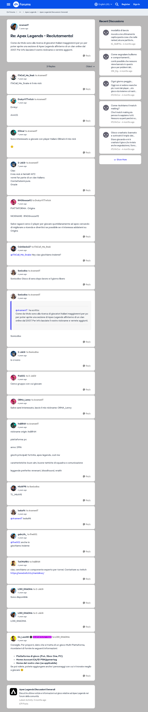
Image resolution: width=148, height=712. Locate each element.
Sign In (136, 4)
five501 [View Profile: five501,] (21, 376)
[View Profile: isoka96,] (13, 512)
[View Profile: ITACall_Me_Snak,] (13, 77)
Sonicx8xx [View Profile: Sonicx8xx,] (22, 270)
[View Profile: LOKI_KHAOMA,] (13, 591)
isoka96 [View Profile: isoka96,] (21, 510)
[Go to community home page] (22, 4)
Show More (120, 159)
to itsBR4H (34, 561)
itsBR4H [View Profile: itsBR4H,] (22, 423)
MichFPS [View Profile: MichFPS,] (22, 486)
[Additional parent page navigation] (20, 12)
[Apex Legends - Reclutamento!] (24, 28)
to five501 (32, 534)
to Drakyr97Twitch (41, 200)
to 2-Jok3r (31, 376)
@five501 (15, 542)
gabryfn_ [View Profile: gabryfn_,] (22, 534)
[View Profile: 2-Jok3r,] (13, 164)
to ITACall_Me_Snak (41, 247)
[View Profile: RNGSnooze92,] (13, 202)
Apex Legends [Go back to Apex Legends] (30, 12)
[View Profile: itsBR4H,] (13, 425)
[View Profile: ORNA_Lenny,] (13, 401)
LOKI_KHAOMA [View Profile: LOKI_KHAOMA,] (25, 589)
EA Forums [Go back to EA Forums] (11, 12)
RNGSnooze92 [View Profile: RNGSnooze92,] (25, 200)
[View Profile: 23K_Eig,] (106, 57)
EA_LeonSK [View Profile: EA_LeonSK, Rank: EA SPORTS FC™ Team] (23, 637)
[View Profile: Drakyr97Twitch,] (13, 101)
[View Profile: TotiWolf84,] (13, 563)
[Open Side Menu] (8, 4)
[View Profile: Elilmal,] (13, 133)
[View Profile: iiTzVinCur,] (106, 84)
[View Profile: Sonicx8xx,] (13, 272)
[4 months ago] (128, 44)
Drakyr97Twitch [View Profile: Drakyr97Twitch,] (26, 99)
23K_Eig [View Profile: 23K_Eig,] (114, 71)
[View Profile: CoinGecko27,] (13, 248)
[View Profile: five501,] (13, 378)
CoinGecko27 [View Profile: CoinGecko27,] (24, 247)
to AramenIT (41, 75)
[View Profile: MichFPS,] (13, 488)
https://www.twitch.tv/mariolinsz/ (27, 573)
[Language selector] (103, 4)
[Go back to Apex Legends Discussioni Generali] (55, 689)
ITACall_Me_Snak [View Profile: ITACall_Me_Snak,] (26, 75)
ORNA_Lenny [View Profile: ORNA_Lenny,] (24, 400)
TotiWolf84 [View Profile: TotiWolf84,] (23, 561)
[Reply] (86, 56)
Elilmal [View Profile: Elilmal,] (21, 131)
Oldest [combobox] (90, 66)
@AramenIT (22, 310)
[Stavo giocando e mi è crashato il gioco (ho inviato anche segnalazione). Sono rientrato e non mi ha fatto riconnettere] (124, 142)
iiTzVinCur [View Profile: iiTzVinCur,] (115, 95)
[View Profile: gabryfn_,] (13, 536)
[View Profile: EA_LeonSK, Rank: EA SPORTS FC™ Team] (13, 638)
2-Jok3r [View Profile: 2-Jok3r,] (22, 162)
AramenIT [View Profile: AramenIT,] (24, 25)
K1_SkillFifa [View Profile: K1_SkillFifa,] (116, 44)
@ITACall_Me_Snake (21, 254)
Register (126, 4)
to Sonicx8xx (32, 352)
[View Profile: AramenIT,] (14, 26)
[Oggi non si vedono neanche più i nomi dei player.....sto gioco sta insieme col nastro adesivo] (124, 88)
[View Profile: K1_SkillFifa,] (106, 32)
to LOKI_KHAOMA (61, 637)
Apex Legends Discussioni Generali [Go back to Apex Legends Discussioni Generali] (54, 12)
